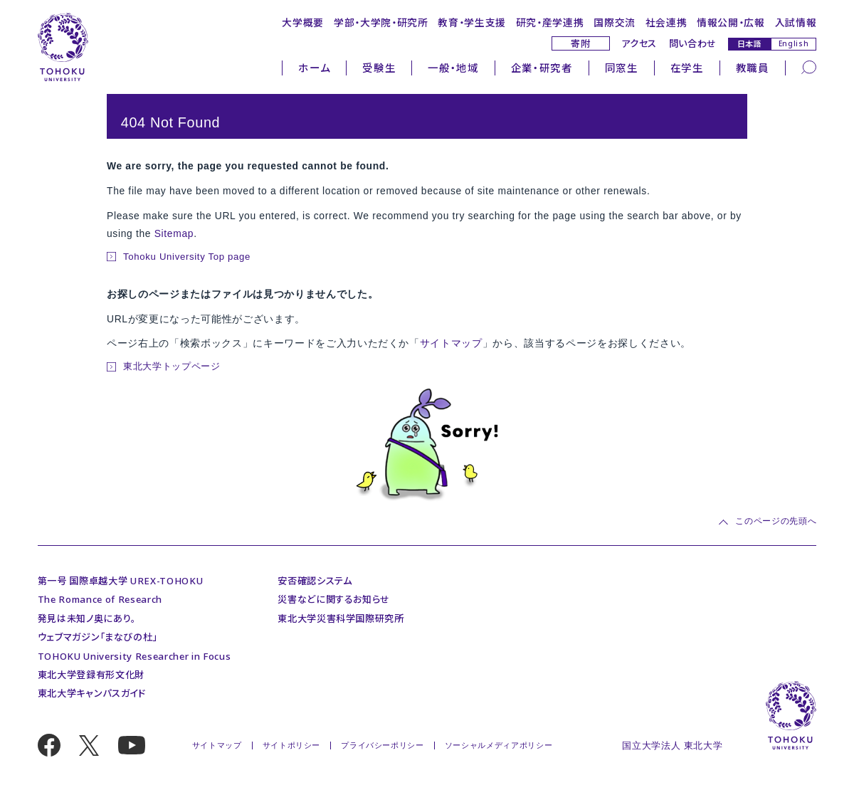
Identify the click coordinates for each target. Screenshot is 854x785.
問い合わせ (693, 43)
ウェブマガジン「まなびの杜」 (97, 637)
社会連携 (666, 22)
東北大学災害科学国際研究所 (341, 618)
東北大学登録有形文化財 (91, 674)
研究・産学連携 (550, 22)
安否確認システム (315, 580)
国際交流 (615, 22)
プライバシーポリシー (382, 745)
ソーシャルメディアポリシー (499, 745)
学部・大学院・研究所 (381, 22)
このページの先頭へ (775, 521)
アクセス (639, 43)
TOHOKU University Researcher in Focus (134, 656)
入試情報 (796, 22)
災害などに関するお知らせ (334, 599)
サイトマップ (451, 343)
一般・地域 (453, 67)
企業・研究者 (542, 67)
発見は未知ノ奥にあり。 (87, 618)
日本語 (749, 43)
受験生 (379, 67)
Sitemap (174, 233)
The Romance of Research (100, 599)
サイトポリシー (292, 745)
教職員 (752, 67)
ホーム (314, 67)
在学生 (687, 67)
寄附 (580, 43)
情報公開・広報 (731, 22)
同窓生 (621, 67)
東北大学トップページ (172, 366)
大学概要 (303, 22)
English (794, 43)
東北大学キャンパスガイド (92, 693)
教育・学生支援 (472, 22)
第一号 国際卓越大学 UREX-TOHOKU (121, 580)
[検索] (808, 66)
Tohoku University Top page (187, 256)
